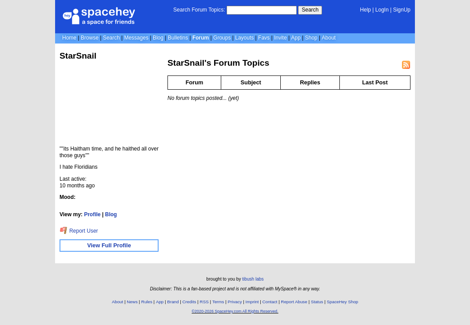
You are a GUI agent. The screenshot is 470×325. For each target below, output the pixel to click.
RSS (204, 301)
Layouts (244, 38)
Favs (264, 38)
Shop (311, 38)
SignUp (401, 10)
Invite (280, 38)
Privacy (234, 301)
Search (310, 10)
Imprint (252, 301)
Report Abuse (294, 301)
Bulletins (178, 38)
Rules (146, 301)
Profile (92, 214)
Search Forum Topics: (199, 10)
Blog (158, 38)
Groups (222, 38)
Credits (189, 301)
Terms (218, 301)
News (132, 301)
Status (317, 301)
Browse (90, 38)
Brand (173, 301)
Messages (136, 38)
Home (69, 38)
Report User (79, 231)
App (295, 38)
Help (365, 10)
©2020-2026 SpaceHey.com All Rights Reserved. (234, 311)
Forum (200, 38)
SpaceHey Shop (342, 301)
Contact (270, 301)
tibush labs (252, 279)
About (328, 38)
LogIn (382, 10)
